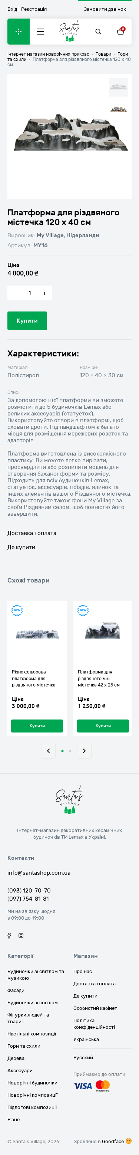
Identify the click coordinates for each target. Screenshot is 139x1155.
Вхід (12, 9)
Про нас (82, 972)
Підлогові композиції (32, 1107)
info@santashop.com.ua (38, 872)
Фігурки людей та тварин (28, 1018)
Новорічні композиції (32, 1095)
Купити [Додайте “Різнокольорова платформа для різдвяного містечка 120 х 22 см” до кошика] (37, 726)
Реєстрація (34, 9)
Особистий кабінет (95, 1008)
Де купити (21, 547)
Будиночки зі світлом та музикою (35, 975)
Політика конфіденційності (94, 1024)
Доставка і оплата (31, 533)
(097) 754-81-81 (28, 898)
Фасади (15, 991)
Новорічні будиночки (32, 1083)
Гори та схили (23, 1046)
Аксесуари (20, 1071)
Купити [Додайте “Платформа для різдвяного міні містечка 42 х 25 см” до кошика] (103, 726)
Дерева (15, 1058)
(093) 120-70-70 (29, 890)
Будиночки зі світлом (32, 1003)
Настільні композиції (31, 1034)
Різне (13, 1120)
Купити (27, 320)
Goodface (113, 1141)
